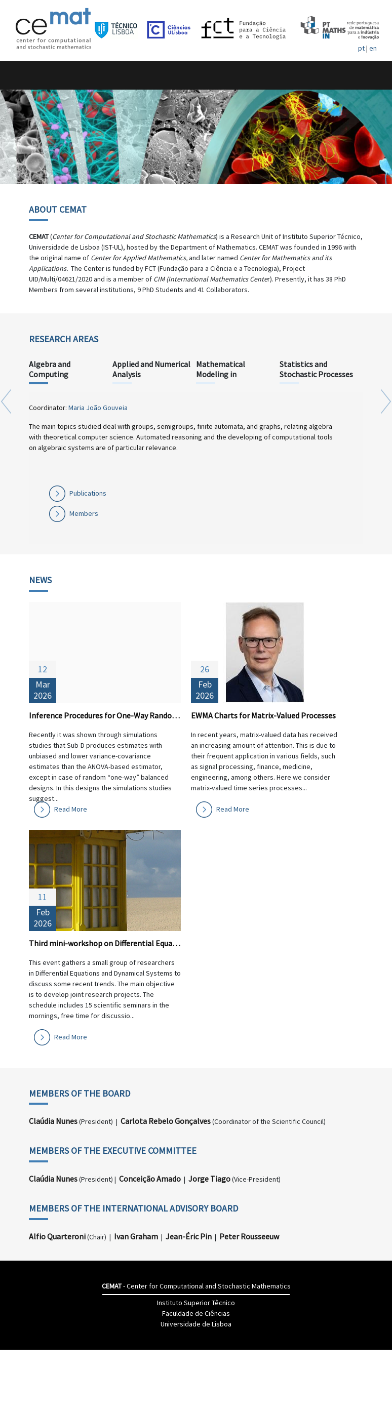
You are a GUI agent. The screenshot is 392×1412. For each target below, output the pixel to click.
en (373, 48)
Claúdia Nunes (53, 1121)
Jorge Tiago (209, 1179)
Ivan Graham (136, 1236)
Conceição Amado (150, 1179)
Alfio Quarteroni (57, 1236)
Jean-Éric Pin (189, 1236)
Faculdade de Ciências (196, 1313)
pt (361, 48)
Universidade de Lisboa (196, 1323)
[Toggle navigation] (18, 75)
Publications (87, 493)
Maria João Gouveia (98, 407)
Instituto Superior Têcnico (196, 1302)
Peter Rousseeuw (249, 1236)
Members (83, 513)
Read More (70, 809)
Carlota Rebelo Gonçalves (166, 1121)
